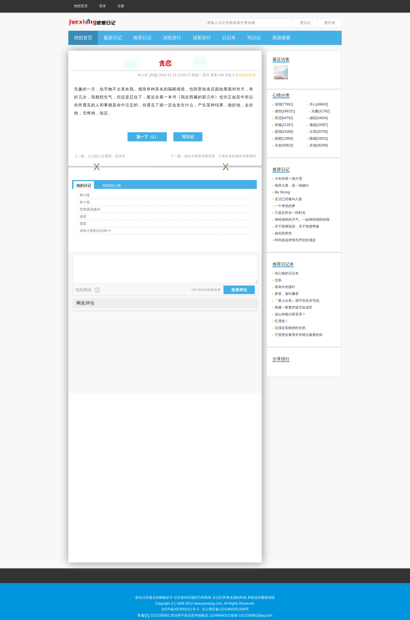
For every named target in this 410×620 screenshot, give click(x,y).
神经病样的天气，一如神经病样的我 (302, 220)
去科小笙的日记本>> (95, 231)
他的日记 (83, 185)
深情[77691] (284, 104)
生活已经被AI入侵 (288, 199)
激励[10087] (318, 125)
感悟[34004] (318, 118)
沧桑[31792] (320, 111)
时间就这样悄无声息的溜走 (295, 240)
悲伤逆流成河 (90, 209)
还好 (83, 216)
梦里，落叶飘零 (287, 294)
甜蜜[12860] (284, 138)
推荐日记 (142, 37)
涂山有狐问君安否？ (290, 314)
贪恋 (83, 224)
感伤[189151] (285, 111)
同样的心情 (111, 185)
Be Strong (282, 192)
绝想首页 (81, 6)
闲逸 (153, 75)
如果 (223, 89)
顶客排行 (201, 37)
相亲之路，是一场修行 (292, 185)
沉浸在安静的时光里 (290, 328)
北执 (278, 280)
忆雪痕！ (281, 321)
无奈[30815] (284, 145)
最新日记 (113, 37)
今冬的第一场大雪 (288, 179)
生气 (108, 97)
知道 (206, 89)
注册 (120, 6)
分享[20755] (318, 132)
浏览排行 (172, 37)
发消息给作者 (245, 75)
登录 (102, 6)
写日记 (254, 37)
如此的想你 (283, 233)
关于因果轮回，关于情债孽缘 (297, 226)
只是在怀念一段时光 (290, 213)
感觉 (142, 89)
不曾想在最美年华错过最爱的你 (299, 335)
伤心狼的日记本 (287, 273)
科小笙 (143, 75)
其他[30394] (318, 145)
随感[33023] (318, 138)
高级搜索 (281, 37)
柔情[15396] (284, 132)
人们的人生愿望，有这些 (106, 156)
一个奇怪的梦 (285, 206)
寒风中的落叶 (285, 287)
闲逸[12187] (284, 125)
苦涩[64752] (284, 118)
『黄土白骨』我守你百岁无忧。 (299, 301)
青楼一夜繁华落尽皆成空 (293, 307)
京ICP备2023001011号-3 (180, 609)
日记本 (229, 37)
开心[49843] (318, 104)
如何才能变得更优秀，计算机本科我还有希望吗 (220, 156)
